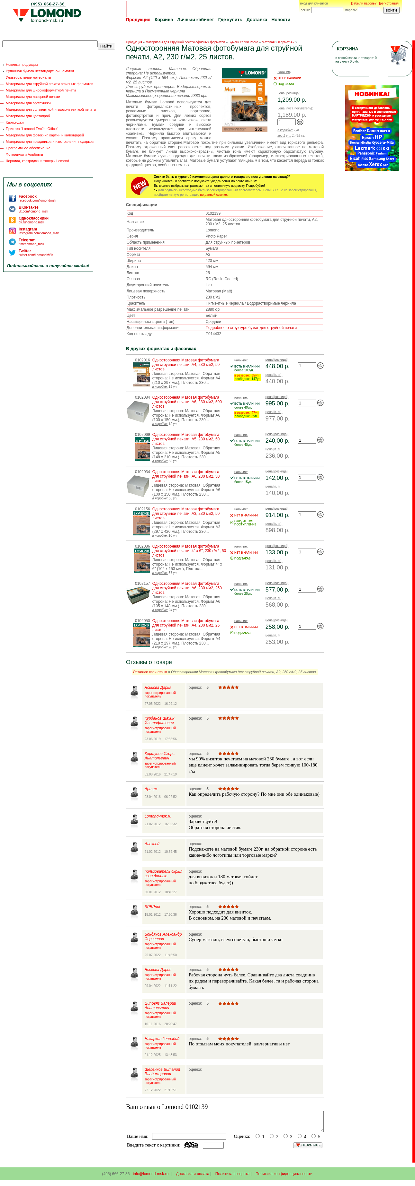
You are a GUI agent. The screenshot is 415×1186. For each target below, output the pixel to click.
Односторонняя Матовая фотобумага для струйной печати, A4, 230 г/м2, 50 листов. (186, 364)
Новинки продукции (22, 64)
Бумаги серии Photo (243, 42)
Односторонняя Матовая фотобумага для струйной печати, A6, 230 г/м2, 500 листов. (187, 402)
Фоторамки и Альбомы (24, 154)
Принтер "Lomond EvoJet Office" (32, 129)
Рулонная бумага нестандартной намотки (40, 71)
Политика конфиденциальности (284, 1177)
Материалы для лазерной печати (33, 97)
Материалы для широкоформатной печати (41, 90)
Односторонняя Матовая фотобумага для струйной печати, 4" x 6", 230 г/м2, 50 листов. (189, 551)
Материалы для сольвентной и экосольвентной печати (51, 109)
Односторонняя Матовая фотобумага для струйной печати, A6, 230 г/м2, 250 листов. (187, 588)
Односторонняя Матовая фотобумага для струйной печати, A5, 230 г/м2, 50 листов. (186, 439)
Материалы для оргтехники (28, 103)
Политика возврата (232, 1177)
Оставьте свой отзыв (150, 672)
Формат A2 (286, 42)
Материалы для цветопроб (28, 116)
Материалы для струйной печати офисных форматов (49, 84)
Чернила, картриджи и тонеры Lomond (37, 161)
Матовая (268, 42)
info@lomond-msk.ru (150, 1177)
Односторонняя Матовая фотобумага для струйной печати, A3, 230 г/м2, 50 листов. (186, 513)
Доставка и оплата (193, 1177)
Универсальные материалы (28, 77)
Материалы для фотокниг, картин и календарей (45, 135)
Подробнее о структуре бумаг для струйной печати (251, 327)
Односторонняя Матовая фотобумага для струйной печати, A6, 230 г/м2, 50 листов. (186, 476)
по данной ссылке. (214, 194)
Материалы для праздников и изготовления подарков (50, 141)
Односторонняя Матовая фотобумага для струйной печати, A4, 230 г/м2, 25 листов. (186, 625)
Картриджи (15, 122)
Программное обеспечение (28, 148)
